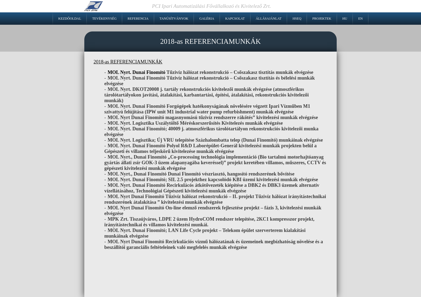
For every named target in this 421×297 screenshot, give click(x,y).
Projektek (321, 18)
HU (344, 18)
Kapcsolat (235, 18)
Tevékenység (104, 18)
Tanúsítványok (173, 18)
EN (360, 18)
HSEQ (296, 18)
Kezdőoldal (69, 18)
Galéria (206, 18)
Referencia (138, 18)
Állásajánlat (269, 18)
